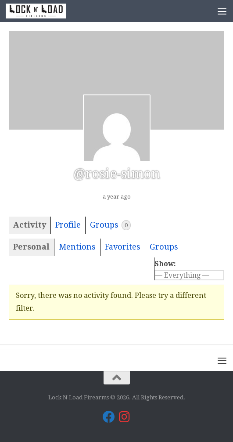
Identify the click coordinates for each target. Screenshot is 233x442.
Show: (165, 264)
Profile (68, 224)
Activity (29, 224)
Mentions (77, 246)
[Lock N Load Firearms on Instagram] (124, 417)
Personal (31, 246)
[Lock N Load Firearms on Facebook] (109, 417)
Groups (110, 225)
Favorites (122, 246)
